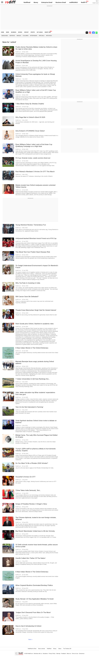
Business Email (61, 2)
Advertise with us (38, 653)
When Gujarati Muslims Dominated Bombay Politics (34, 585)
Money (36, 2)
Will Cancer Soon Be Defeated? (26, 296)
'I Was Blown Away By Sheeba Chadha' (29, 104)
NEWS (7, 32)
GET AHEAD (40, 32)
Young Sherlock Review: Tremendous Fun (30, 225)
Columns (25, 35)
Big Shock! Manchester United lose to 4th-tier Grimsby (35, 531)
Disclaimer (45, 653)
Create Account (96, 2)
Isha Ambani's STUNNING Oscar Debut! (30, 131)
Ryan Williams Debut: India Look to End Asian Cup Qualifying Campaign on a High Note (33, 145)
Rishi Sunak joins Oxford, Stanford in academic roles (34, 324)
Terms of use (75, 653)
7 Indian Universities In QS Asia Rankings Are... (32, 379)
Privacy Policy (52, 653)
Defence (12, 35)
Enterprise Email (46, 2)
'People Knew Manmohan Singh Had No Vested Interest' (35, 310)
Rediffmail (27, 2)
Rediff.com (30, 653)
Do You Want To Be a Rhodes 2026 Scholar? (31, 463)
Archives (49, 35)
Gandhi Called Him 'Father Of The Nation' (30, 558)
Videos (59, 648)
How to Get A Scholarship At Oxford (28, 626)
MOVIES (20, 32)
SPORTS (33, 32)
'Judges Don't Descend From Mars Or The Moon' (33, 612)
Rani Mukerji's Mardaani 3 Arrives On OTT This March (35, 171)
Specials (41, 35)
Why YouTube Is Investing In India (27, 283)
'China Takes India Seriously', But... (28, 490)
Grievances (81, 653)
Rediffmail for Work (32, 648)
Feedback (63, 653)
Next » (30, 639)
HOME (2, 32)
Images (19, 35)
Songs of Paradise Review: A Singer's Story (31, 504)
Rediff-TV (84, 2)
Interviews (33, 35)
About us (69, 653)
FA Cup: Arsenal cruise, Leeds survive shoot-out (32, 158)
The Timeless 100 (67, 648)
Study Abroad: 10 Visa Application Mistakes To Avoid (34, 599)
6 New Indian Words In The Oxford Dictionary (31, 348)
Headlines (4, 35)
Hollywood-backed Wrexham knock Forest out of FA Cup (35, 238)
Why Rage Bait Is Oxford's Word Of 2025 (30, 117)
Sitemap (58, 653)
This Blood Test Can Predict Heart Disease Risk (32, 252)
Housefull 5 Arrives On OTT (25, 477)
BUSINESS (13, 32)
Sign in (97, 0)
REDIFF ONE (48, 32)
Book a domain (41, 648)
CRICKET (26, 32)
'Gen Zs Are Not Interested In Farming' (29, 407)
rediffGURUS (73, 2)
